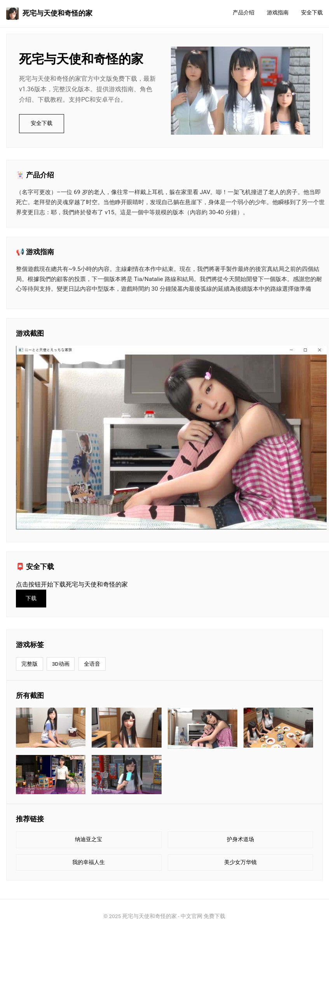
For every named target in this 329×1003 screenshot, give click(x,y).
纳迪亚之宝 (88, 839)
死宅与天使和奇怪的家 (49, 13)
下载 (31, 598)
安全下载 (312, 12)
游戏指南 (278, 12)
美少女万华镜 (240, 862)
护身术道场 (240, 839)
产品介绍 (243, 12)
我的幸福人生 (88, 862)
